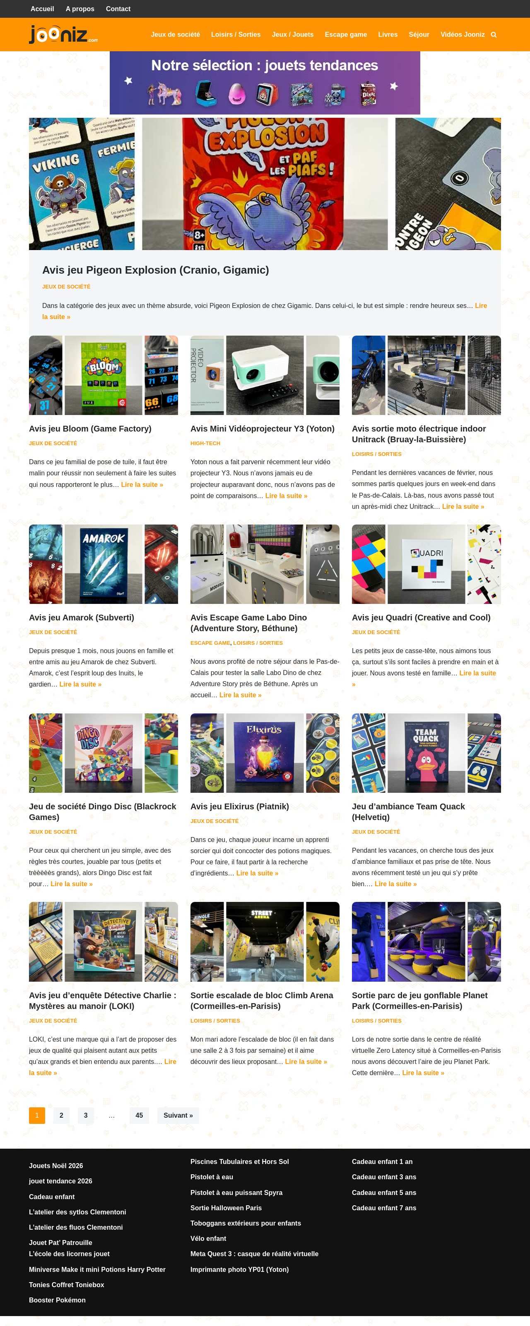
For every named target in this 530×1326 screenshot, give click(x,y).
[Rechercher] (494, 34)
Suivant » (178, 1117)
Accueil (42, 8)
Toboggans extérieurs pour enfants (245, 1224)
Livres (388, 34)
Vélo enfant (208, 1240)
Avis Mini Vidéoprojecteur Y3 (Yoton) (262, 429)
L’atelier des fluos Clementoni (76, 1229)
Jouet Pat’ (45, 1244)
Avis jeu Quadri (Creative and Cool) (421, 617)
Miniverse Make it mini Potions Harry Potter (97, 1270)
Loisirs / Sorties (235, 34)
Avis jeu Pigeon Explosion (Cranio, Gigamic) (155, 270)
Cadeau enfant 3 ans (384, 1178)
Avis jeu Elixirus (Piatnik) (239, 807)
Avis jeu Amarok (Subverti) (81, 617)
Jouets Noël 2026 (56, 1167)
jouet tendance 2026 (60, 1182)
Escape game (346, 34)
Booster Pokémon (57, 1301)
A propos (80, 8)
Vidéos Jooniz (463, 34)
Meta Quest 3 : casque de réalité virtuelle (254, 1255)
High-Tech (205, 444)
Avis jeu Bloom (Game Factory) (90, 429)
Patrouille (77, 1244)
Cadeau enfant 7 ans (384, 1209)
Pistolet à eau (211, 1178)
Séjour (419, 34)
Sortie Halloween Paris (226, 1209)
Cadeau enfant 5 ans (384, 1194)
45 (139, 1117)
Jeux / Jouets (292, 34)
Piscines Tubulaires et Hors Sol (239, 1163)
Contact (118, 8)
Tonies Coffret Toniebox (66, 1286)
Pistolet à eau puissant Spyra (236, 1194)
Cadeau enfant (52, 1198)
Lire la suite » (82, 316)
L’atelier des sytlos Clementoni (77, 1213)
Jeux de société (174, 34)
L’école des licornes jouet (69, 1255)
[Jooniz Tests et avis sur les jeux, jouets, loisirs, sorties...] (65, 34)
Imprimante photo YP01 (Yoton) (239, 1270)
